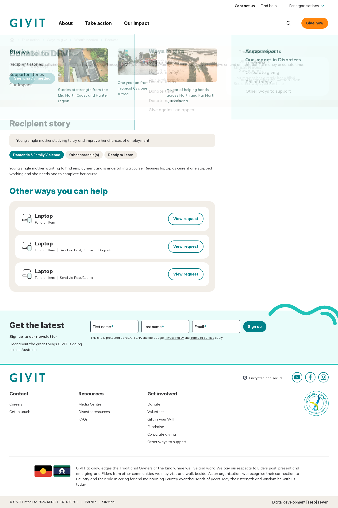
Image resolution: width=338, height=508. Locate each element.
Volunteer (155, 411)
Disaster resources (94, 411)
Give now (314, 23)
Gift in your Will (160, 419)
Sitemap (108, 502)
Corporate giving (161, 434)
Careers (16, 404)
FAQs (83, 419)
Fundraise (155, 426)
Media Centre (89, 404)
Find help (269, 5)
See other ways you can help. (259, 83)
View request (185, 218)
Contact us (245, 5)
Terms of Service (202, 337)
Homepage (27, 23)
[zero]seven (317, 502)
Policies (90, 502)
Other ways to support (166, 441)
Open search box (289, 23)
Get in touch (19, 411)
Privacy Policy (174, 337)
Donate (153, 404)
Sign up (255, 326)
